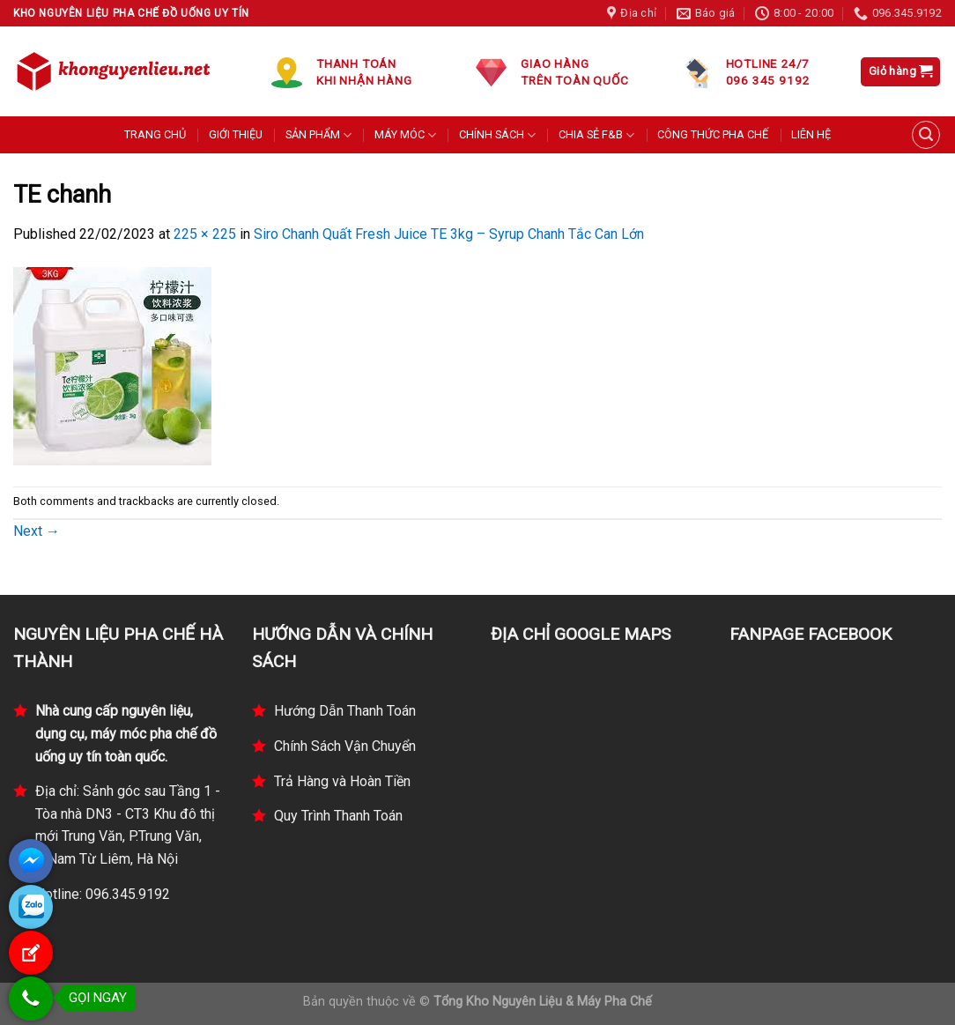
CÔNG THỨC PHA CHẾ (712, 134)
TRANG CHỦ (155, 134)
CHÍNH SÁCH (497, 135)
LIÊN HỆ (811, 134)
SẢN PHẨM (318, 135)
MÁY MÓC (405, 135)
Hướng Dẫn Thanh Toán (345, 710)
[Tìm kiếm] (926, 135)
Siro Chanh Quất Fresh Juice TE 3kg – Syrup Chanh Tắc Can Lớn (449, 234)
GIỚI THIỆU (236, 134)
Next (36, 531)
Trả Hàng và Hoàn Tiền (342, 781)
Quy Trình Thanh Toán (338, 815)
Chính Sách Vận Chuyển (345, 746)
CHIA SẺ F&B (596, 135)
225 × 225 (205, 234)
